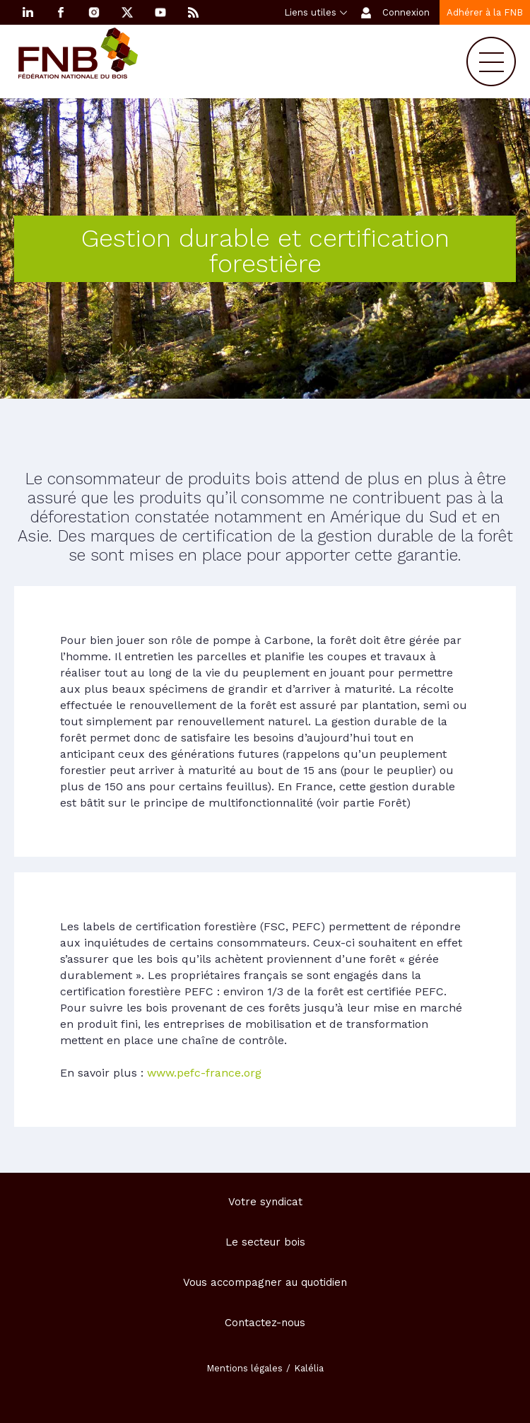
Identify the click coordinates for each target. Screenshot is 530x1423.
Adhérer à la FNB (485, 12)
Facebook (60, 12)
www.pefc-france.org (204, 1072)
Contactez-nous (265, 1322)
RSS (193, 12)
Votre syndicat (265, 1201)
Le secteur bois (265, 1242)
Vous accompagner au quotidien (265, 1282)
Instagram (94, 12)
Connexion (406, 12)
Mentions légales (244, 1368)
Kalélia (309, 1368)
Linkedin (27, 12)
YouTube (160, 12)
